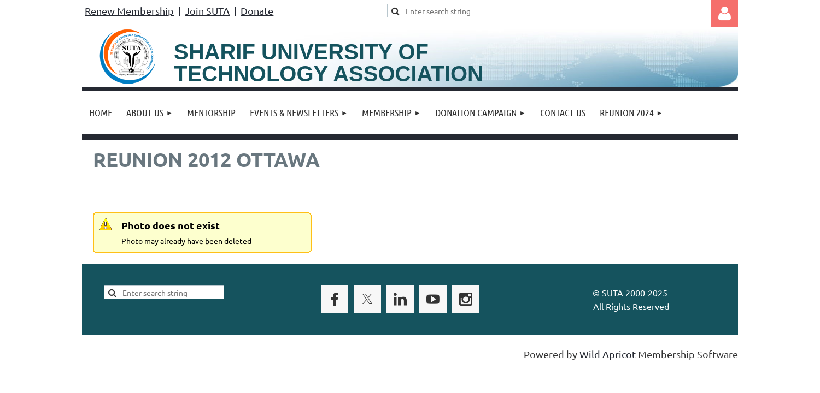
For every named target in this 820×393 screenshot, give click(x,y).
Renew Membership (129, 10)
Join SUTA (207, 10)
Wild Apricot (607, 354)
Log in (724, 13)
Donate (257, 10)
